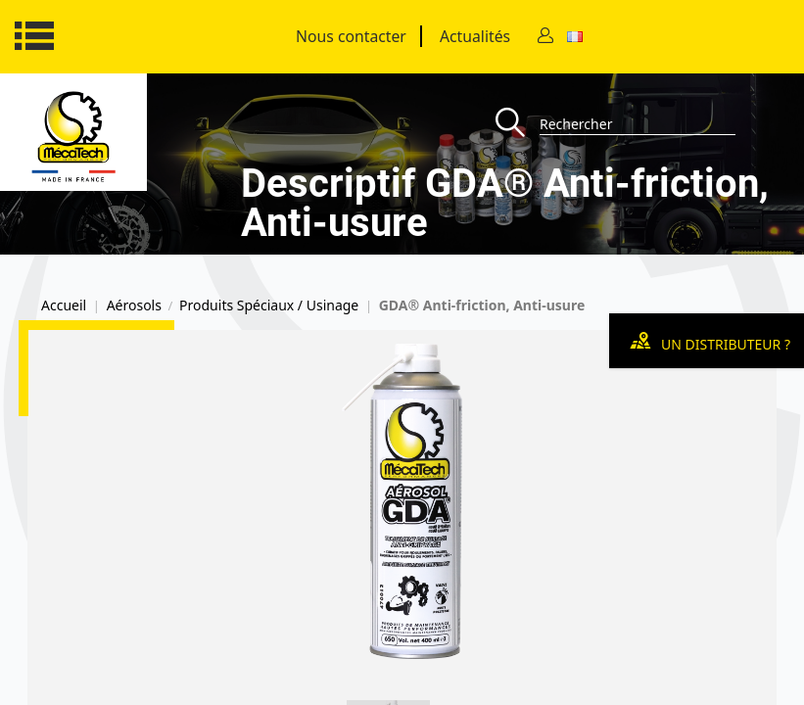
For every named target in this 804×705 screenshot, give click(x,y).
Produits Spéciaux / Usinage (268, 305)
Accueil (63, 305)
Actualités (475, 36)
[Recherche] (518, 124)
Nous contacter (351, 36)
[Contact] (545, 36)
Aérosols (134, 305)
